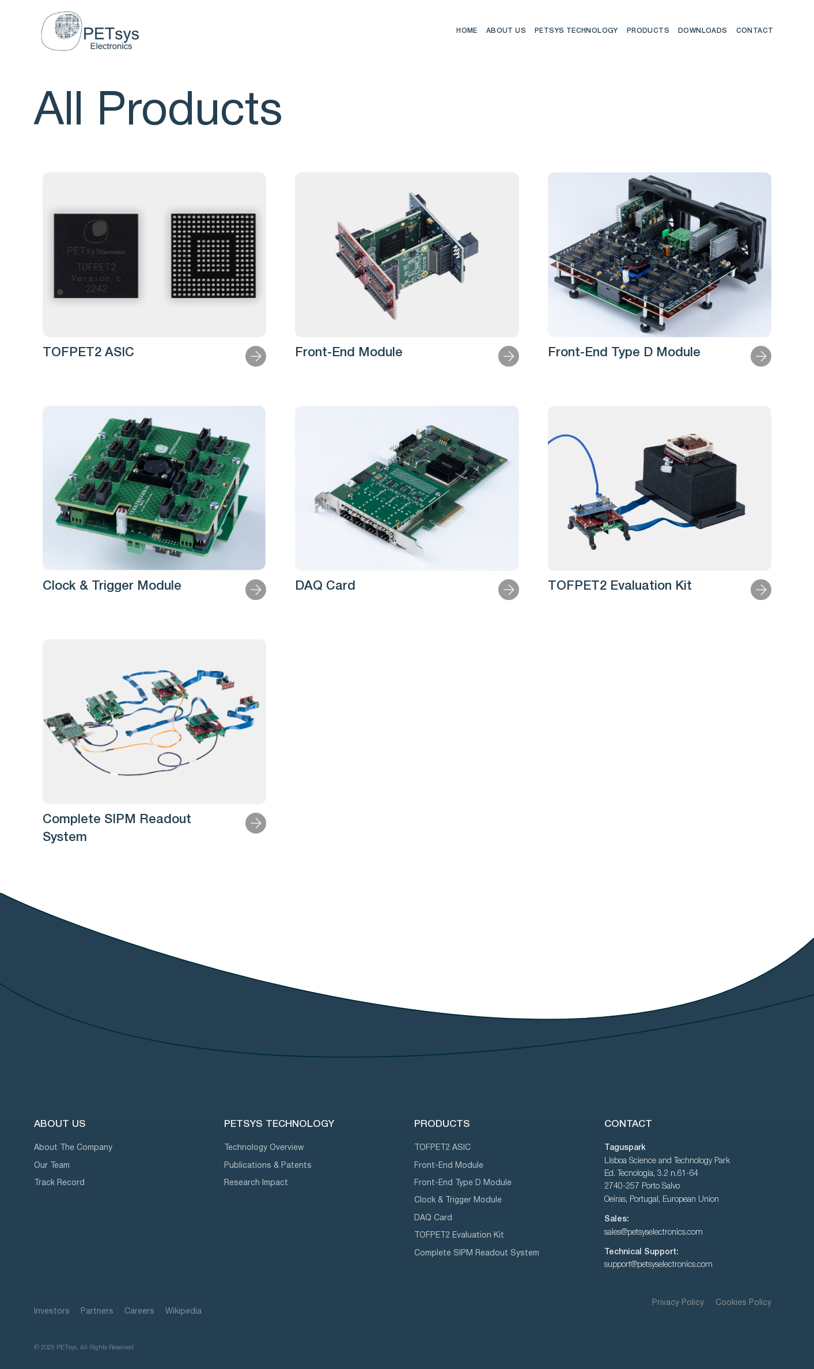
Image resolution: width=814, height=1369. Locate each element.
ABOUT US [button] (506, 31)
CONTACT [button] (755, 31)
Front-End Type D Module (624, 353)
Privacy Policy (679, 1303)
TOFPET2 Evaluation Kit (620, 586)
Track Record (59, 1183)
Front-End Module (349, 353)
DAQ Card (325, 586)
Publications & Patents (268, 1166)
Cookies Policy (743, 1303)
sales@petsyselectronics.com (653, 1232)
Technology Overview (264, 1148)
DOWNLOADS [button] (703, 31)
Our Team (52, 1166)
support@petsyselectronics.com (658, 1265)
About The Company (73, 1148)
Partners (97, 1311)
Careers (139, 1311)
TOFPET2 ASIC (88, 353)
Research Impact (256, 1183)
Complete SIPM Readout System (476, 1253)
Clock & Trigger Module (112, 586)
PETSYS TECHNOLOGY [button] (576, 31)
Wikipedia (183, 1311)
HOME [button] (467, 31)
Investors (52, 1311)
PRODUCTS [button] (648, 31)
